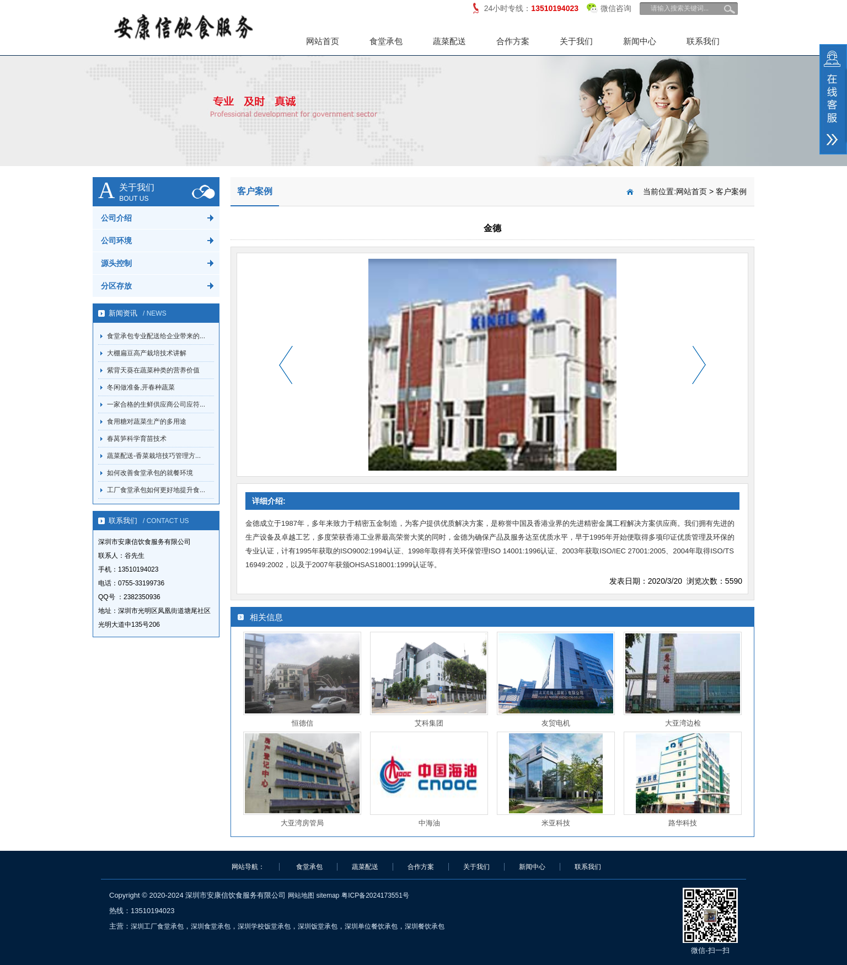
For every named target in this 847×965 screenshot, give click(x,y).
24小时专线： (531, 8)
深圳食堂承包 (210, 926)
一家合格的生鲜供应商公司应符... (156, 404)
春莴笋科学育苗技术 (137, 438)
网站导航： (248, 867)
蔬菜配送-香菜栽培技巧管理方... (154, 456)
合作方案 (512, 41)
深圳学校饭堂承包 (264, 926)
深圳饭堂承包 (317, 926)
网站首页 (322, 41)
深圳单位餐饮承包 (371, 926)
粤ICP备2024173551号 (375, 895)
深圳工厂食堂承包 (157, 926)
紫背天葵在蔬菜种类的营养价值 (153, 370)
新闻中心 (639, 41)
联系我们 (703, 41)
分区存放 (116, 285)
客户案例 (731, 191)
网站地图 (301, 895)
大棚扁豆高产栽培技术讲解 (146, 353)
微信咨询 (609, 6)
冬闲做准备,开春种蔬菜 (141, 387)
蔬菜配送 (449, 41)
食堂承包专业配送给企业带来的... (156, 336)
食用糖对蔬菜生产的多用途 (146, 421)
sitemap (327, 895)
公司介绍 (116, 218)
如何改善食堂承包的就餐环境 (150, 473)
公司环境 (116, 240)
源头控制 (116, 263)
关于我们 (576, 41)
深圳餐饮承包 (424, 926)
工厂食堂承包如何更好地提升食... (156, 490)
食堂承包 (386, 41)
